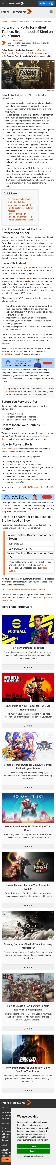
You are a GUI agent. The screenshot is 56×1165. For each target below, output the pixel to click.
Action (12, 53)
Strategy (19, 53)
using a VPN (25, 267)
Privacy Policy (7, 1153)
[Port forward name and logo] (12, 3)
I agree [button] (33, 1146)
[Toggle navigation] (51, 11)
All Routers (6, 1134)
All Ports (5, 1137)
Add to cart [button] (46, 3)
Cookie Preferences (10, 1156)
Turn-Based (43, 50)
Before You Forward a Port (19, 205)
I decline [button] (33, 1151)
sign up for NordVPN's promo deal (29, 487)
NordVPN (27, 278)
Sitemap (5, 1123)
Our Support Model (9, 1115)
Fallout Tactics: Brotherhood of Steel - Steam (25, 590)
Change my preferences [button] (33, 1156)
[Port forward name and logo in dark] (16, 11)
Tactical (4, 53)
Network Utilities (12, 449)
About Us (5, 1150)
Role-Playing (33, 53)
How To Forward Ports (17, 214)
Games (13, 22)
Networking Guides (9, 1118)
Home (4, 22)
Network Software (9, 1131)
